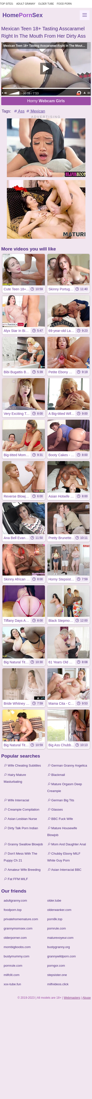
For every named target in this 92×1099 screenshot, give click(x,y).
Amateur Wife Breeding (22, 870)
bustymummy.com (16, 956)
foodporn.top (13, 910)
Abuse (86, 997)
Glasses (55, 809)
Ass (19, 111)
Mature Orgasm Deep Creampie (64, 787)
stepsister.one (57, 975)
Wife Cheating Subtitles (22, 765)
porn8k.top (54, 919)
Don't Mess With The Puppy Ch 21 (20, 857)
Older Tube (46, 3)
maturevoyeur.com (60, 938)
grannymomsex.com (18, 928)
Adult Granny (25, 3)
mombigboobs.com (17, 947)
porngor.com (56, 965)
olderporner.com (15, 938)
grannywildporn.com (61, 956)
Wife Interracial (16, 800)
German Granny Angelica (67, 765)
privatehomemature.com (21, 919)
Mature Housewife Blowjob (62, 831)
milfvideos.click (58, 984)
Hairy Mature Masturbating (15, 778)
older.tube (54, 900)
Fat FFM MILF (16, 879)
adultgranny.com (15, 900)
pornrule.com (56, 928)
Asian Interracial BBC (64, 870)
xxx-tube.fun (12, 984)
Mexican (35, 111)
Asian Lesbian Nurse (20, 819)
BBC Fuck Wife (60, 819)
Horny (46, 101)
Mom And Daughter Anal (66, 844)
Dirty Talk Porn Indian (21, 828)
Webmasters (72, 997)
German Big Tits (60, 800)
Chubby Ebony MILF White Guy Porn (63, 857)
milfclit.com (11, 975)
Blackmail (56, 775)
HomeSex (22, 15)
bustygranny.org (58, 947)
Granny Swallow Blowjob (23, 844)
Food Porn (64, 3)
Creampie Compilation (21, 809)
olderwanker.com (59, 910)
